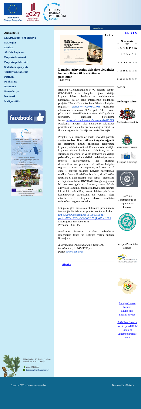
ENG (128, 33)
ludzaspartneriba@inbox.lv (37, 370)
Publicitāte (10, 81)
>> (136, 43)
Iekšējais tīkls (12, 101)
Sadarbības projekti (16, 66)
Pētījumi (9, 76)
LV (135, 33)
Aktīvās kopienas (14, 52)
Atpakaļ (66, 264)
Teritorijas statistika (16, 71)
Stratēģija (10, 42)
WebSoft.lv (129, 385)
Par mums (10, 86)
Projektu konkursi (15, 57)
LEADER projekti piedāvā (20, 37)
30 (124, 87)
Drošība (9, 47)
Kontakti (9, 96)
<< (118, 43)
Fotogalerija (11, 91)
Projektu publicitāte (16, 62)
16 (124, 70)
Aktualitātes (11, 32)
